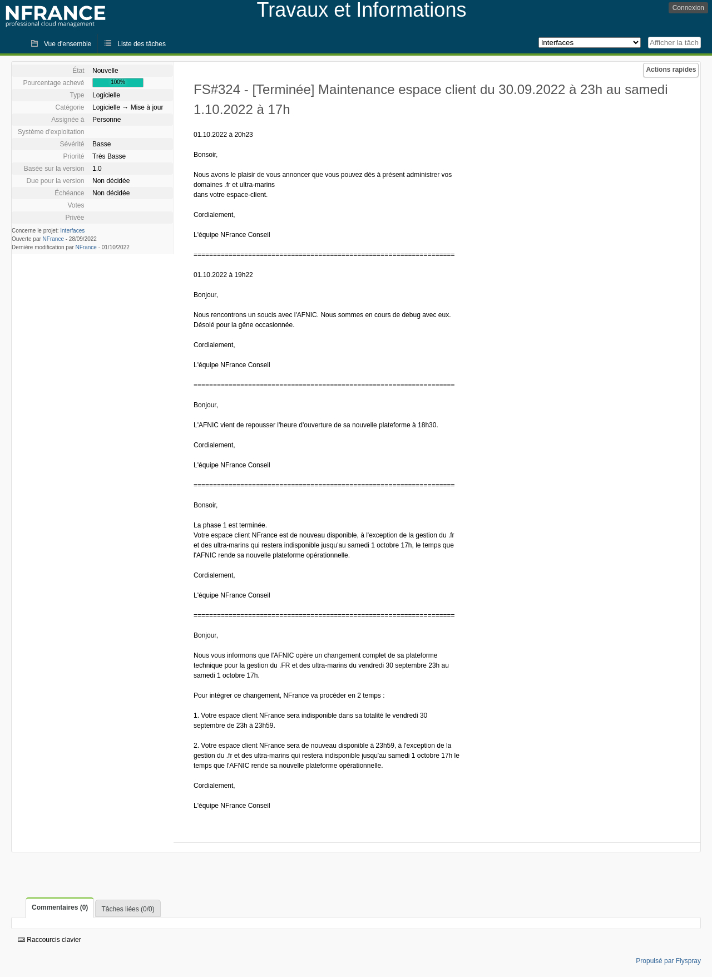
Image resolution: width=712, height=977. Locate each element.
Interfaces (72, 231)
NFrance (53, 239)
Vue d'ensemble (67, 44)
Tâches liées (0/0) (127, 909)
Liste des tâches (141, 44)
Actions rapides (671, 69)
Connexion (688, 8)
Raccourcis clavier (49, 940)
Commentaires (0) (60, 907)
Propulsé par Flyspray (668, 961)
